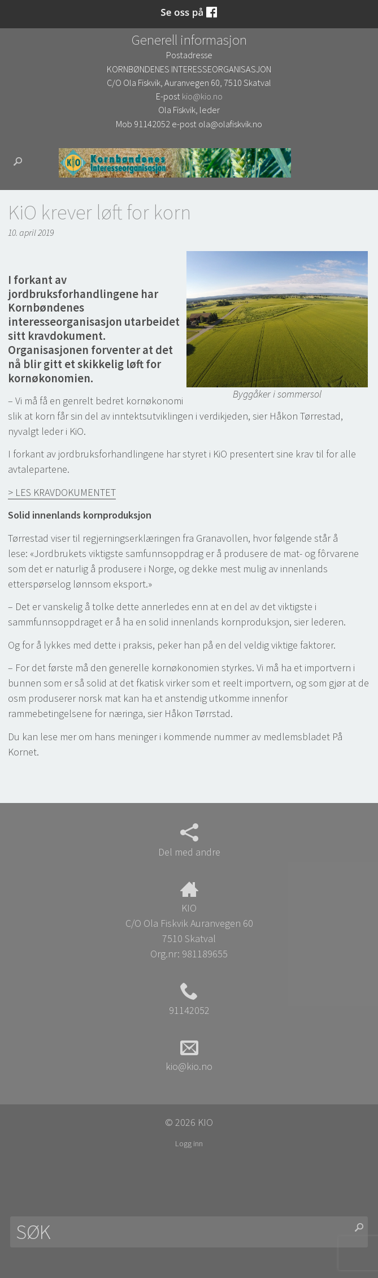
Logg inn (189, 1143)
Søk (22, 161)
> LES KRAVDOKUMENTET (62, 492)
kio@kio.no (202, 96)
